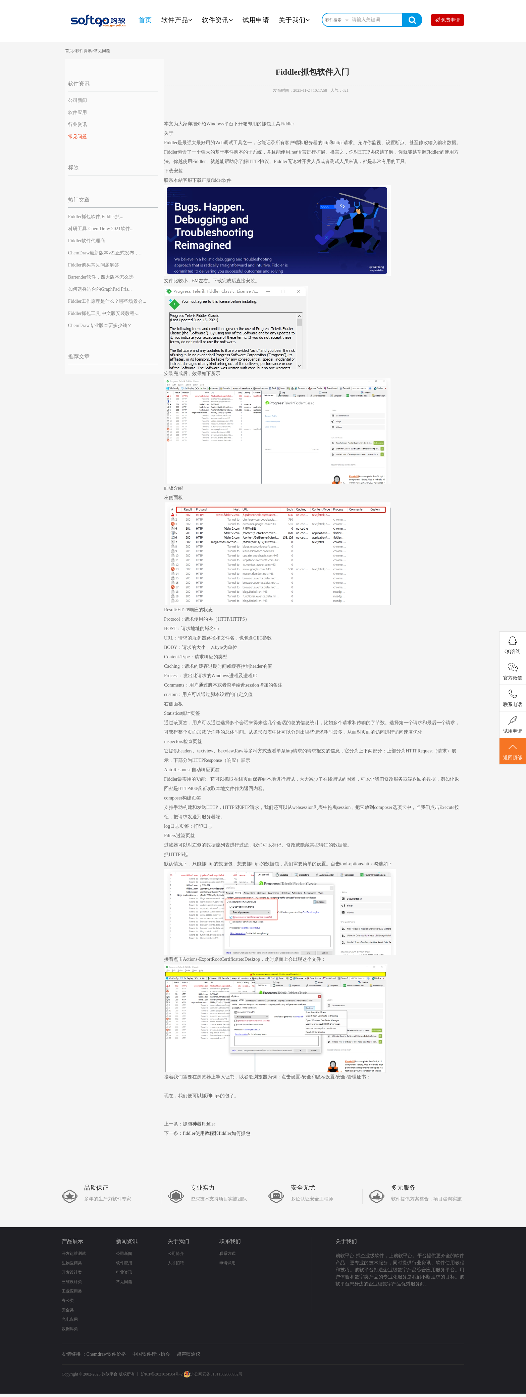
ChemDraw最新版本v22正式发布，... (105, 252)
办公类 (68, 1300)
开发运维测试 (74, 1253)
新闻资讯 (127, 1241)
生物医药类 (72, 1263)
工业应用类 (72, 1291)
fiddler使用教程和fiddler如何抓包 (216, 1133)
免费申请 (447, 20)
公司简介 (176, 1253)
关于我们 (294, 20)
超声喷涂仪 (188, 1354)
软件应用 (77, 112)
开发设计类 (72, 1272)
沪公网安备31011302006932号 (213, 1374)
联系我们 (230, 1241)
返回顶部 (512, 751)
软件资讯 (217, 20)
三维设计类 (72, 1281)
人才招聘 (176, 1263)
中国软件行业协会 (151, 1354)
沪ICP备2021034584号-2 (162, 1374)
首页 (145, 20)
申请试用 (227, 1263)
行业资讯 (77, 124)
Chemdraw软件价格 (106, 1354)
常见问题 (102, 50)
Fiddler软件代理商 (86, 240)
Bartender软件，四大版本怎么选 (101, 277)
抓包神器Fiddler (199, 1123)
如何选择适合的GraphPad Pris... (100, 289)
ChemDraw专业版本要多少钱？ (100, 325)
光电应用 (70, 1319)
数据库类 (70, 1328)
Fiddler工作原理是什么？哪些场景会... (107, 301)
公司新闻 (77, 100)
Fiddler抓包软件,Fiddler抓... (95, 216)
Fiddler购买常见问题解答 (93, 265)
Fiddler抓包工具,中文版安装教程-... (104, 313)
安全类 (68, 1310)
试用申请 (256, 20)
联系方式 (227, 1253)
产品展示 (72, 1241)
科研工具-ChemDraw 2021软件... (101, 228)
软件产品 (177, 20)
